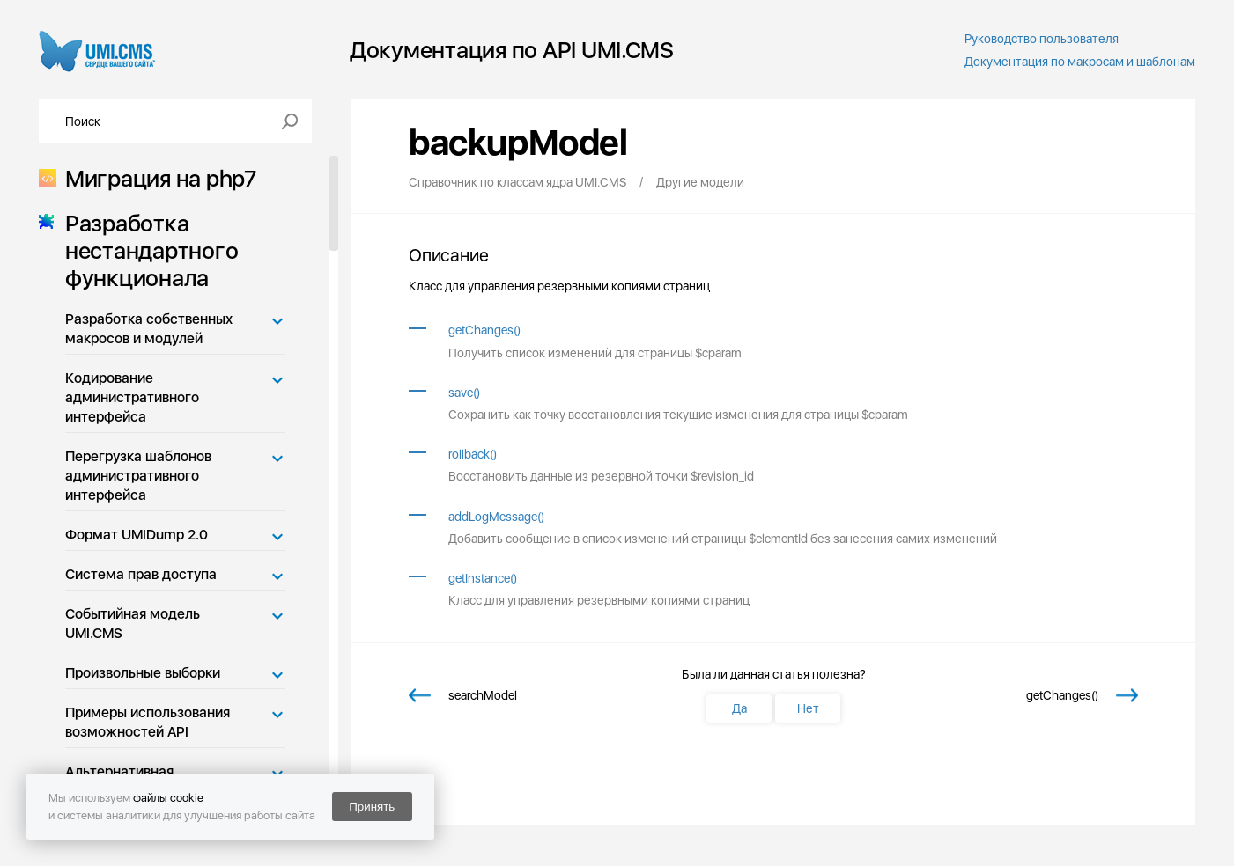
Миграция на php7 (155, 178)
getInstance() (482, 578)
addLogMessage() (496, 517)
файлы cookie (168, 797)
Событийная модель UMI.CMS (132, 623)
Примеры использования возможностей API (147, 722)
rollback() (472, 454)
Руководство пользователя (1041, 39)
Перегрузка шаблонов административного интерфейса (138, 475)
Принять (372, 806)
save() (464, 392)
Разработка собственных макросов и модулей (149, 329)
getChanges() (484, 330)
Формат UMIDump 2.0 (136, 534)
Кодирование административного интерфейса (132, 397)
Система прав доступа (141, 574)
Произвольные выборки (142, 672)
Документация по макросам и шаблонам (1079, 62)
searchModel (482, 695)
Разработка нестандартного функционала (146, 250)
